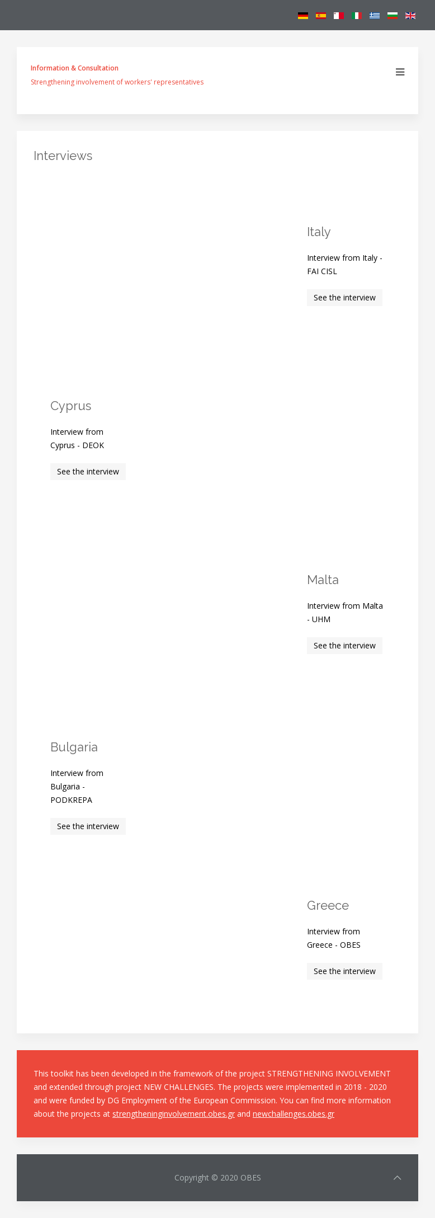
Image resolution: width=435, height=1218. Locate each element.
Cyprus (70, 405)
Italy (319, 231)
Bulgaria (74, 747)
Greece (328, 905)
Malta (323, 579)
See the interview (345, 297)
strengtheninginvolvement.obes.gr (173, 1113)
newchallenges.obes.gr (293, 1113)
